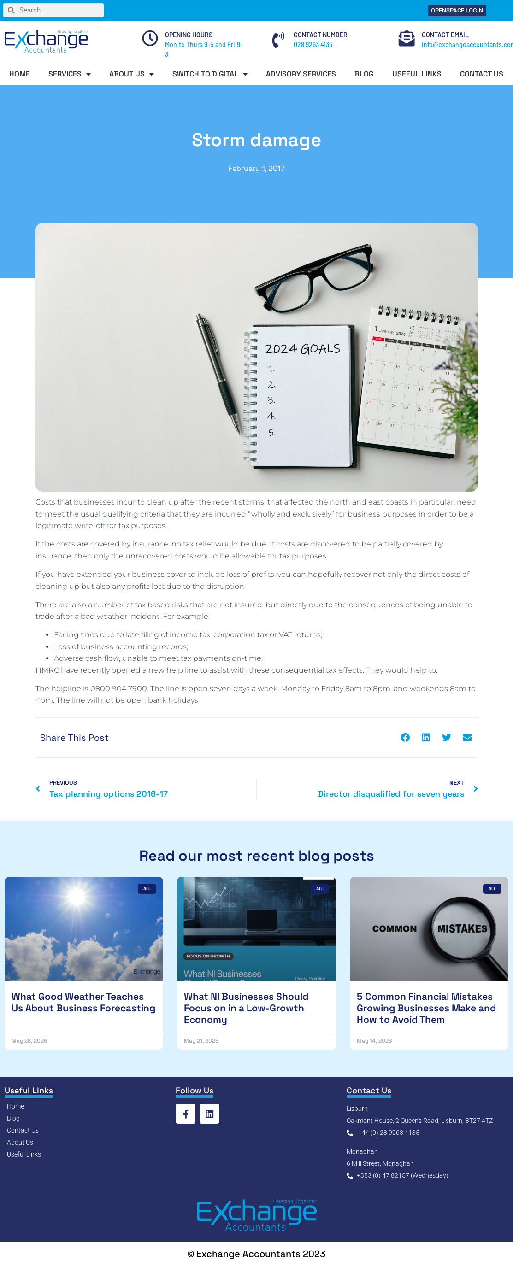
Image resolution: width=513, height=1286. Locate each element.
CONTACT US (481, 74)
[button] (405, 737)
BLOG (364, 74)
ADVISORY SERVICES (301, 74)
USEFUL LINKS (417, 74)
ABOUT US (131, 74)
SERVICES (69, 74)
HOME (19, 74)
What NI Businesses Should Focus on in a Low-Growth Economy (246, 1008)
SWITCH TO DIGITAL (210, 74)
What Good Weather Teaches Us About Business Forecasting (83, 1002)
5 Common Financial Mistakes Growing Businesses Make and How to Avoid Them (426, 1008)
